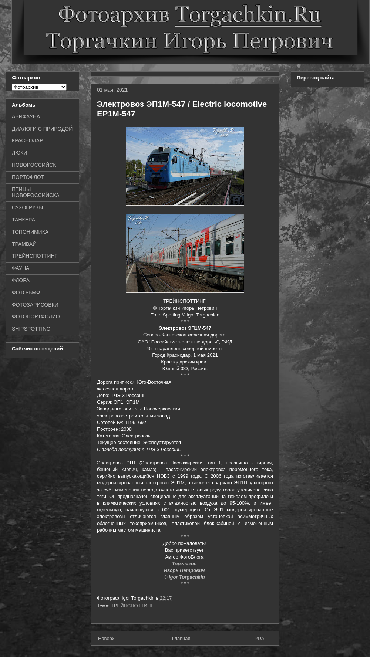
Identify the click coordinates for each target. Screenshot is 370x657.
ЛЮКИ (19, 153)
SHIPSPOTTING (31, 329)
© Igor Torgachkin (185, 577)
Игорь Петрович (185, 570)
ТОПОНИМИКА (30, 232)
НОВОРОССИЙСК (34, 165)
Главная (181, 638)
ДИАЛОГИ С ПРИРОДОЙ (42, 129)
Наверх (106, 638)
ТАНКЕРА (23, 220)
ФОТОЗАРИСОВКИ (35, 305)
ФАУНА (20, 268)
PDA (260, 638)
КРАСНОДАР (27, 140)
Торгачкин (185, 563)
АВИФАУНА (26, 116)
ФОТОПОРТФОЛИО (36, 316)
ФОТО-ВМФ (26, 292)
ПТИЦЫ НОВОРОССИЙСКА (36, 192)
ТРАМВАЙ (24, 244)
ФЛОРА (21, 280)
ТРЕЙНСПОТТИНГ (132, 606)
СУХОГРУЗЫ (27, 207)
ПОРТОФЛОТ (28, 177)
